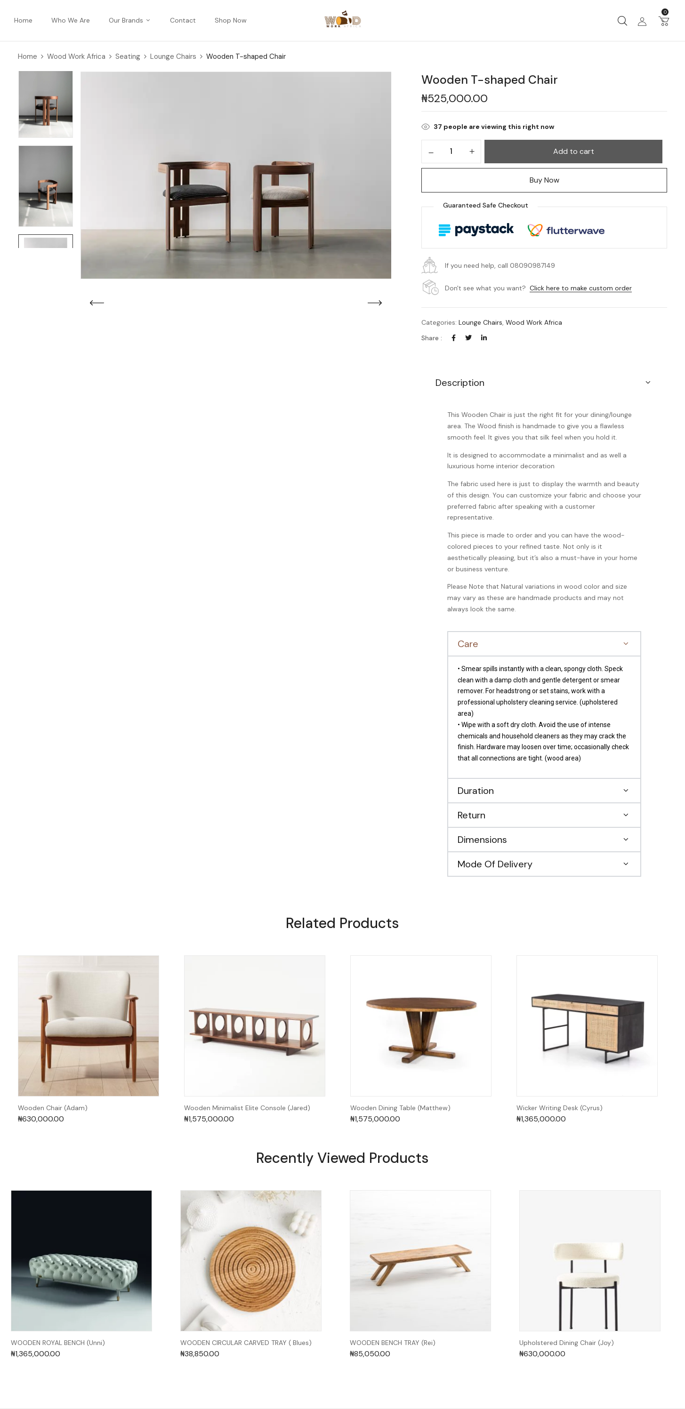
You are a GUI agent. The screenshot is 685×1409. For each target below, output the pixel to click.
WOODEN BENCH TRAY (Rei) (392, 1343)
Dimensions (482, 839)
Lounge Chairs (173, 56)
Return (471, 815)
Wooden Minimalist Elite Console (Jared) (247, 1108)
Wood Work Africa (76, 56)
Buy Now (544, 180)
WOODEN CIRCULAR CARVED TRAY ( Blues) (246, 1343)
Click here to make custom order (581, 288)
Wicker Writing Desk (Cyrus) (559, 1108)
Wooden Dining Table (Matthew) (400, 1108)
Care (468, 643)
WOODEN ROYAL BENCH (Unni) (58, 1343)
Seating (127, 56)
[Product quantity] (451, 151)
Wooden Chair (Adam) (53, 1108)
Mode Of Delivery (495, 864)
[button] (664, 20)
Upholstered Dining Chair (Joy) (566, 1343)
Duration (476, 790)
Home (27, 56)
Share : (431, 338)
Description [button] (459, 382)
